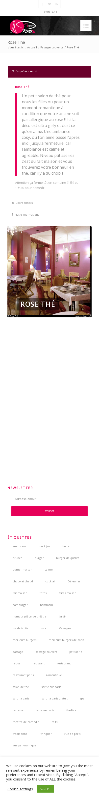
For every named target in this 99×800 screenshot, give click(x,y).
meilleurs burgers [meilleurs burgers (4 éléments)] (24, 640)
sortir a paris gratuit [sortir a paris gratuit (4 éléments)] (55, 698)
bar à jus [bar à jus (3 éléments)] (44, 546)
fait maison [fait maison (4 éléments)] (20, 593)
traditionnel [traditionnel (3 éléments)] (20, 734)
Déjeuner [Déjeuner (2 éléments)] (74, 581)
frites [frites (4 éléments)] (43, 593)
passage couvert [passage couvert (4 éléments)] (46, 652)
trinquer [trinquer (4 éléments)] (46, 734)
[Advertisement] (49, 401)
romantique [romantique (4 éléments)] (54, 675)
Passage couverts (51, 47)
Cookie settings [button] (20, 789)
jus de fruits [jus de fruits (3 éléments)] (20, 628)
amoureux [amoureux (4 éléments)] (19, 546)
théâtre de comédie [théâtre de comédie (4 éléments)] (26, 722)
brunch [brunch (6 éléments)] (17, 558)
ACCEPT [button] (45, 788)
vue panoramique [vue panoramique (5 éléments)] (24, 745)
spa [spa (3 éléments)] (82, 698)
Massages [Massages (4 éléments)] (65, 628)
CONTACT (50, 12)
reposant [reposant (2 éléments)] (39, 663)
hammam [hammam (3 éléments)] (46, 605)
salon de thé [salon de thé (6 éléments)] (21, 687)
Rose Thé (16, 42)
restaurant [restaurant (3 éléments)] (64, 663)
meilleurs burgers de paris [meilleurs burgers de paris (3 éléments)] (66, 640)
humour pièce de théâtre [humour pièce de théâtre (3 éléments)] (30, 616)
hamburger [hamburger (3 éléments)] (20, 605)
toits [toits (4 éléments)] (54, 722)
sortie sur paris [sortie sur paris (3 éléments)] (51, 687)
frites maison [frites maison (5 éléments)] (67, 593)
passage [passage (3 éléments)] (18, 652)
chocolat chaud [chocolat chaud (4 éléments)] (23, 581)
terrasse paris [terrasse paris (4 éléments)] (45, 710)
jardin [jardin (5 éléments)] (63, 616)
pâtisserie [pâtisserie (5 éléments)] (75, 652)
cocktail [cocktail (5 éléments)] (50, 581)
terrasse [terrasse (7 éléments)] (18, 710)
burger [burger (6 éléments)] (39, 558)
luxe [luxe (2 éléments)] (43, 628)
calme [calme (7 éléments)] (49, 569)
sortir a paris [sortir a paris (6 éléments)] (21, 698)
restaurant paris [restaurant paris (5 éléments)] (23, 675)
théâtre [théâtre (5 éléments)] (71, 710)
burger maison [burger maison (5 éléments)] (22, 569)
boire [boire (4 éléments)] (66, 546)
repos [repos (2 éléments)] (16, 663)
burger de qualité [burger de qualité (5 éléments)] (67, 558)
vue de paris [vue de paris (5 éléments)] (72, 734)
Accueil (32, 47)
